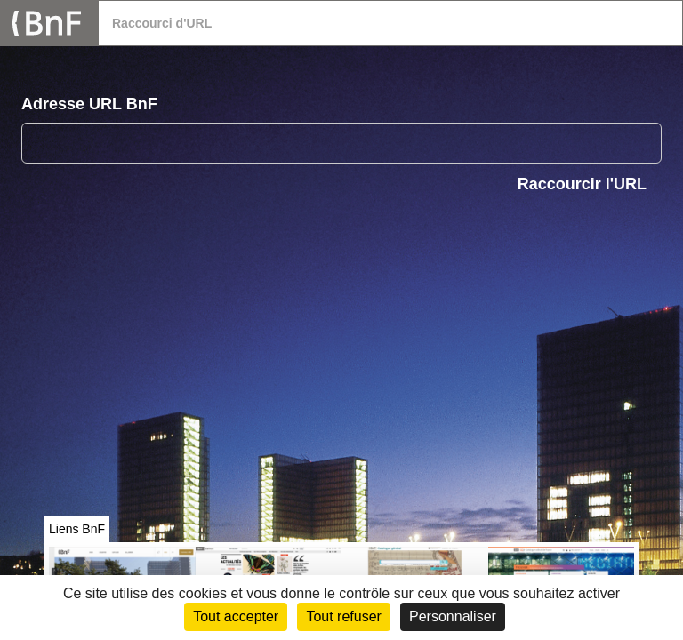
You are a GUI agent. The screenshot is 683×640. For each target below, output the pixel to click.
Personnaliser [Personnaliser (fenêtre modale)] (452, 616)
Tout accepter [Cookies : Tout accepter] (235, 616)
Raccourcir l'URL (582, 184)
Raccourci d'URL (162, 23)
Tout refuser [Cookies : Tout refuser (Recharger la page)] (343, 616)
